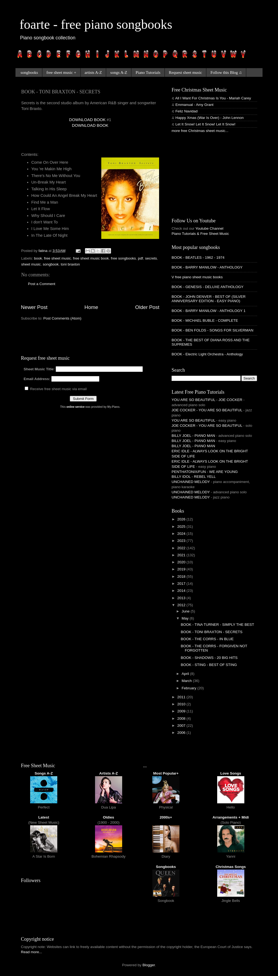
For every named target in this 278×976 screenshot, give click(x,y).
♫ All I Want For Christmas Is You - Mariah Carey (211, 98)
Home (91, 307)
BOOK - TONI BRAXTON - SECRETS (211, 632)
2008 (182, 718)
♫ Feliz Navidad (185, 111)
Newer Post (34, 307)
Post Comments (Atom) (62, 318)
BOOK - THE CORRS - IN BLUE (207, 639)
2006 (182, 733)
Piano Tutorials (147, 72)
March (187, 681)
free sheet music (57, 258)
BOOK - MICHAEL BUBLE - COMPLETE (205, 320)
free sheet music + (61, 72)
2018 (182, 576)
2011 (182, 697)
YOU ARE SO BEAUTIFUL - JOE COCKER (207, 400)
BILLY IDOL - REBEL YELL (194, 477)
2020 (182, 562)
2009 (182, 711)
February (189, 688)
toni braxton (70, 264)
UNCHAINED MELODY (191, 482)
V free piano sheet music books (197, 277)
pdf (140, 258)
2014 (182, 591)
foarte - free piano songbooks (96, 24)
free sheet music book (91, 258)
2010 (182, 704)
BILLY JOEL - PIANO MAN (193, 436)
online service (76, 406)
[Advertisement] (84, 142)
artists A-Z (93, 72)
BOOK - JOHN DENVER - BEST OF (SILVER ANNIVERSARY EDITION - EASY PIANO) (209, 299)
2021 (182, 555)
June (186, 611)
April (186, 674)
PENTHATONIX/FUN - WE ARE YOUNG (205, 472)
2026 (182, 519)
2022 (182, 548)
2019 (182, 569)
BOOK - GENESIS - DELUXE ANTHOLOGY (208, 287)
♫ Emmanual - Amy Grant (192, 105)
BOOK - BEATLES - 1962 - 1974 (198, 257)
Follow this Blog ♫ (226, 72)
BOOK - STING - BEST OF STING (209, 665)
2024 (182, 534)
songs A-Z (118, 72)
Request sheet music (185, 72)
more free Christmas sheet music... (200, 131)
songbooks (29, 72)
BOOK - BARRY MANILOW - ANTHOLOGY (207, 267)
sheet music (31, 264)
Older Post (147, 307)
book (38, 258)
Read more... (31, 952)
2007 (182, 726)
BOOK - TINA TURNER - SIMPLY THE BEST (217, 625)
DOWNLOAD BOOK (87, 120)
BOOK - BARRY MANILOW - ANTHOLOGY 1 (208, 311)
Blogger (149, 965)
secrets (151, 258)
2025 (182, 527)
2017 (182, 584)
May (185, 618)
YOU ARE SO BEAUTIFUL (193, 420)
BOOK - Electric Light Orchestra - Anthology (207, 354)
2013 (182, 598)
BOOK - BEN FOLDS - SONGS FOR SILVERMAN (212, 330)
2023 (182, 541)
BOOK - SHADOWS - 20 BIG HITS (209, 658)
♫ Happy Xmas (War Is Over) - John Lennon (208, 118)
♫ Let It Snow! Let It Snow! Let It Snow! (203, 124)
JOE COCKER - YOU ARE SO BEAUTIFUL (207, 410)
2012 (182, 605)
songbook (51, 264)
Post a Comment (41, 284)
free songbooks (123, 258)
